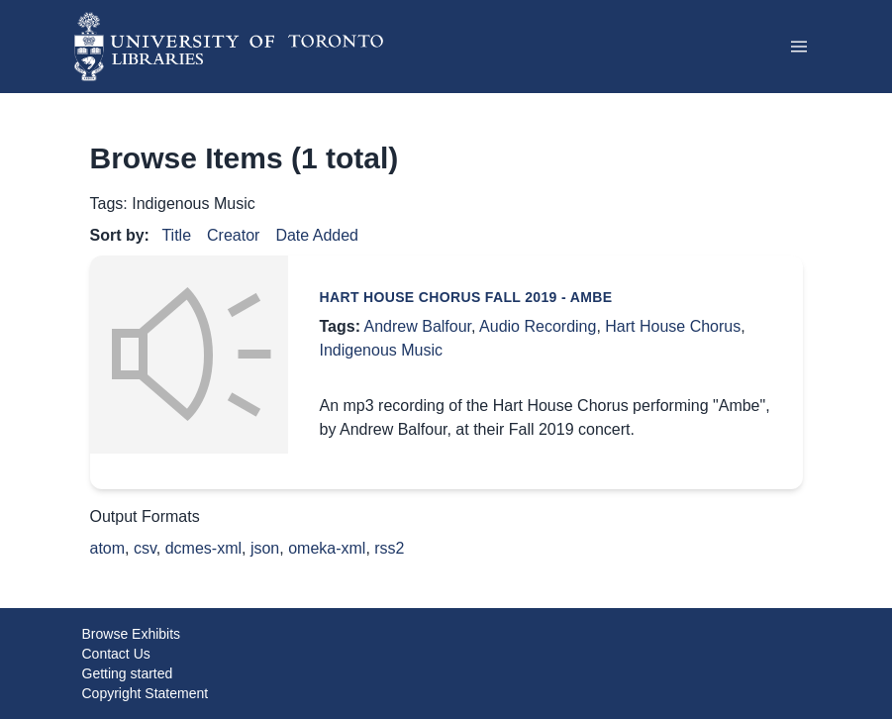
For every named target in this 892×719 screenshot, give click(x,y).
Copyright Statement (145, 693)
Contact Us (116, 654)
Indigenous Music (382, 350)
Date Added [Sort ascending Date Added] (316, 235)
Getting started (127, 673)
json (264, 548)
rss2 (389, 548)
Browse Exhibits (131, 634)
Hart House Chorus (673, 326)
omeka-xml (326, 548)
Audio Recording (537, 326)
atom (108, 548)
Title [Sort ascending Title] (176, 235)
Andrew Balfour (418, 326)
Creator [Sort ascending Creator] (233, 235)
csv (145, 548)
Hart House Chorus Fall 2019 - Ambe (466, 297)
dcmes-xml (203, 548)
